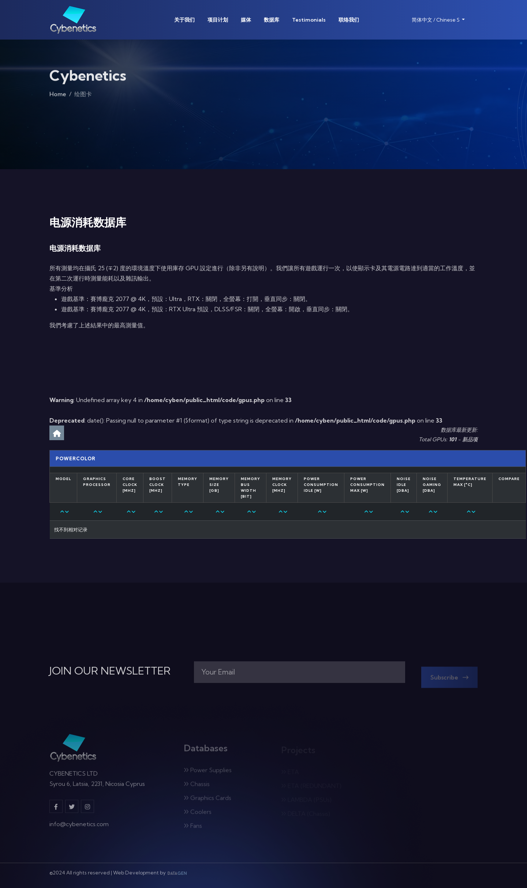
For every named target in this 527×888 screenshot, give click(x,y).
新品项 (470, 439)
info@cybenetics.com (79, 826)
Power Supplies (208, 772)
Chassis (197, 785)
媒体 (246, 19)
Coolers (198, 813)
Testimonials (309, 19)
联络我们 (349, 19)
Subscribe (449, 679)
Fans (193, 827)
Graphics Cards (207, 799)
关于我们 (184, 19)
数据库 (271, 19)
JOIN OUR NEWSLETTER (110, 671)
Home (57, 95)
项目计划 (218, 19)
